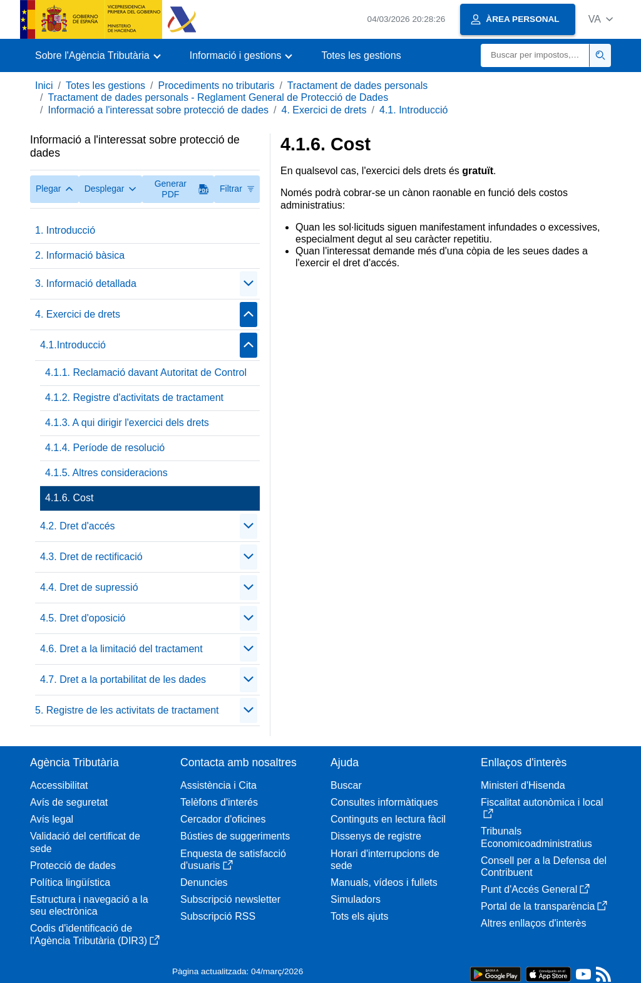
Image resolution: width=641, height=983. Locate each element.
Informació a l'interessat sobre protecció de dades (158, 110)
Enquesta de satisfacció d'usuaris (233, 859)
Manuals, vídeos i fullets (384, 882)
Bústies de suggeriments (235, 836)
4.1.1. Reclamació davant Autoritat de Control (146, 372)
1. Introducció (65, 230)
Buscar (346, 785)
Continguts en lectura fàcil (388, 819)
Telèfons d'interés (219, 802)
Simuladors (356, 899)
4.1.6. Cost (69, 497)
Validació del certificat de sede (85, 842)
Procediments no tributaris (216, 85)
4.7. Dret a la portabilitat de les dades (123, 679)
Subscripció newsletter (230, 899)
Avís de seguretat (69, 802)
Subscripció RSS (217, 916)
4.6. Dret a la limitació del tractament (121, 648)
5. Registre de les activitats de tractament (126, 710)
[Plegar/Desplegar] (248, 283)
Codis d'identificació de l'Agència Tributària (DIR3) (95, 934)
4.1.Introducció (73, 345)
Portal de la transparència (544, 906)
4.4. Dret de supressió (89, 587)
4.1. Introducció (413, 110)
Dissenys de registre (376, 836)
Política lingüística (70, 882)
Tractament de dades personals (357, 85)
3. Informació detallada (85, 283)
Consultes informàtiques (384, 802)
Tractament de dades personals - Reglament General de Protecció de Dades (218, 97)
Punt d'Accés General (535, 889)
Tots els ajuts (359, 916)
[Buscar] (535, 55)
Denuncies (204, 882)
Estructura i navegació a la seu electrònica (89, 905)
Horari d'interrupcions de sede (385, 859)
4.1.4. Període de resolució (105, 447)
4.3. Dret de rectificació (91, 556)
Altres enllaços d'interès (533, 923)
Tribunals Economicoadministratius (536, 837)
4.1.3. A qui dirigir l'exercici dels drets (127, 422)
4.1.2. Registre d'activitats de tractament (134, 397)
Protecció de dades (73, 865)
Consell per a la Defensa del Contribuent (544, 866)
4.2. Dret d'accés (77, 526)
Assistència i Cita (218, 785)
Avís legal (51, 819)
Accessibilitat (59, 785)
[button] (600, 19)
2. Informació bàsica (80, 255)
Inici (44, 85)
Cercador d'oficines (222, 819)
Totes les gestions (361, 55)
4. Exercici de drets (323, 110)
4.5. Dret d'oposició (82, 618)
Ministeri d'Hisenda (523, 785)
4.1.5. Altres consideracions (106, 472)
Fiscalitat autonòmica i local (542, 808)
